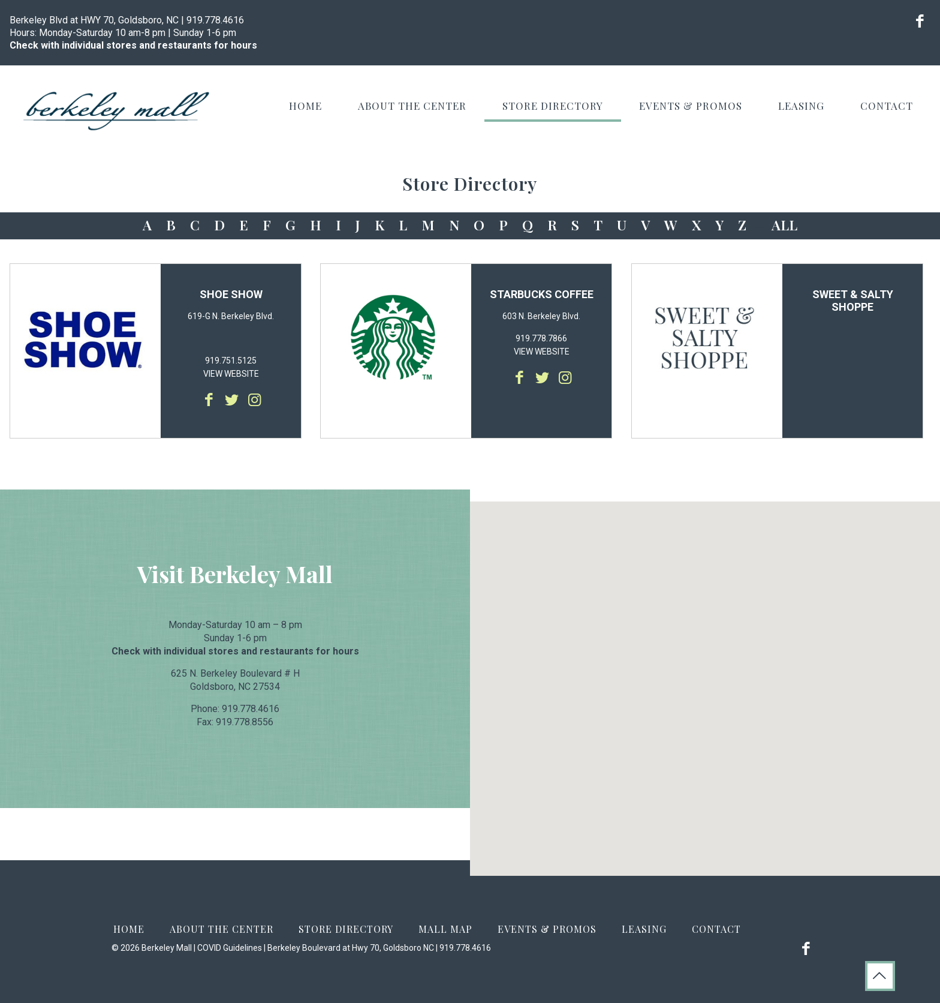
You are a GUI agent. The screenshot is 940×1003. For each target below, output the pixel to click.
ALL (784, 224)
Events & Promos (547, 929)
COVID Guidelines (229, 948)
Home (128, 929)
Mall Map (445, 929)
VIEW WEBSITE (231, 374)
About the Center (221, 929)
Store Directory (346, 929)
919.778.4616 (215, 20)
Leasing (644, 929)
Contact (716, 929)
